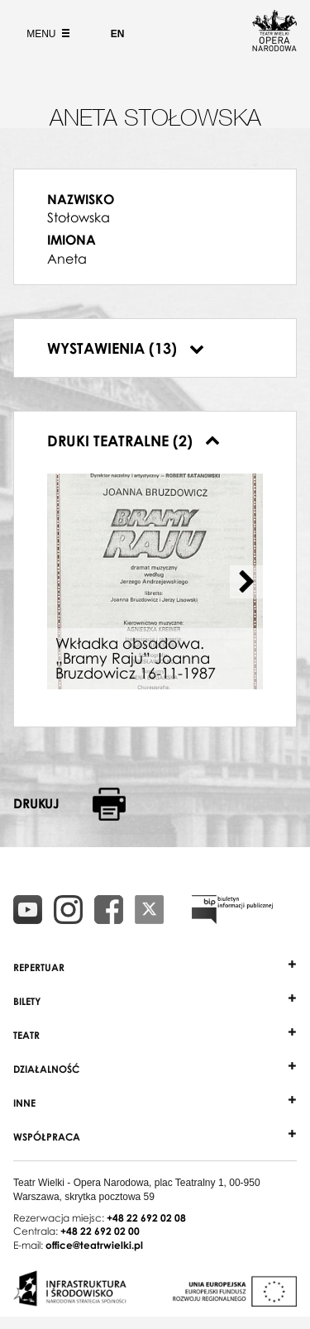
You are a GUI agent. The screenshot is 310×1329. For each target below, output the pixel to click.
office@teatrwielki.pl (94, 1245)
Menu (46, 34)
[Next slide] (246, 581)
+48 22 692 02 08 (146, 1218)
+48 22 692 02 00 (100, 1231)
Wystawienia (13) (125, 348)
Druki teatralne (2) (133, 440)
